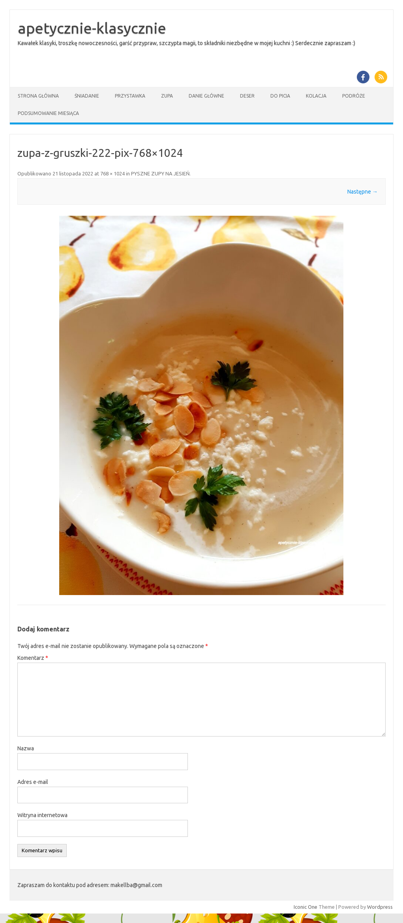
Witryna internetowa (42, 815)
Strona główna (38, 95)
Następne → (362, 191)
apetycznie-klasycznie (92, 28)
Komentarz (32, 658)
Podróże (353, 95)
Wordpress (380, 907)
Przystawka (130, 95)
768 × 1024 (112, 173)
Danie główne (206, 95)
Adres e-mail (32, 782)
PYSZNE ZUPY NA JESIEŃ (160, 173)
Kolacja (316, 95)
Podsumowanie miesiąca (48, 113)
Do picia (280, 95)
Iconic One (305, 907)
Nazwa (25, 748)
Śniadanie (87, 95)
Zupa (167, 95)
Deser (247, 95)
